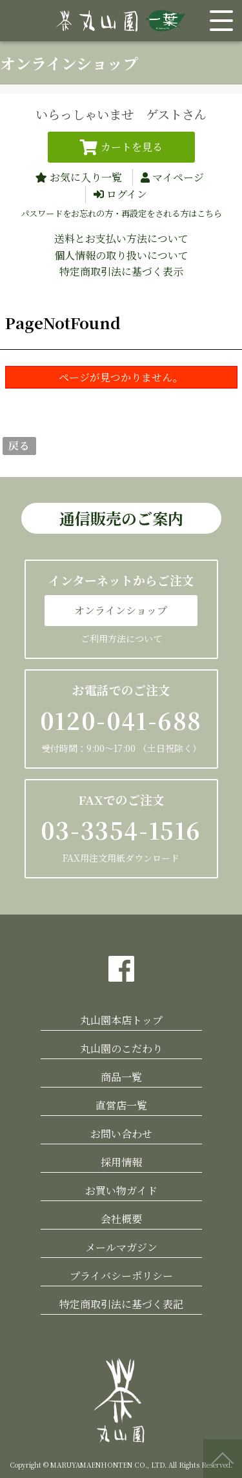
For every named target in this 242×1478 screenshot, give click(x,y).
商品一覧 (121, 1076)
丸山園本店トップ (121, 1020)
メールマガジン (121, 1247)
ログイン (126, 194)
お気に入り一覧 (86, 177)
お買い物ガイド (121, 1190)
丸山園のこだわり (121, 1048)
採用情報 (121, 1162)
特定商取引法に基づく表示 (121, 271)
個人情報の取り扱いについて (121, 255)
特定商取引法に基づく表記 (121, 1304)
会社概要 (121, 1218)
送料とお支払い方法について (121, 238)
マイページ (178, 177)
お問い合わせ (121, 1133)
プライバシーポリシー (121, 1275)
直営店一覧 (121, 1105)
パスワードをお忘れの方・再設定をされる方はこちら (121, 213)
